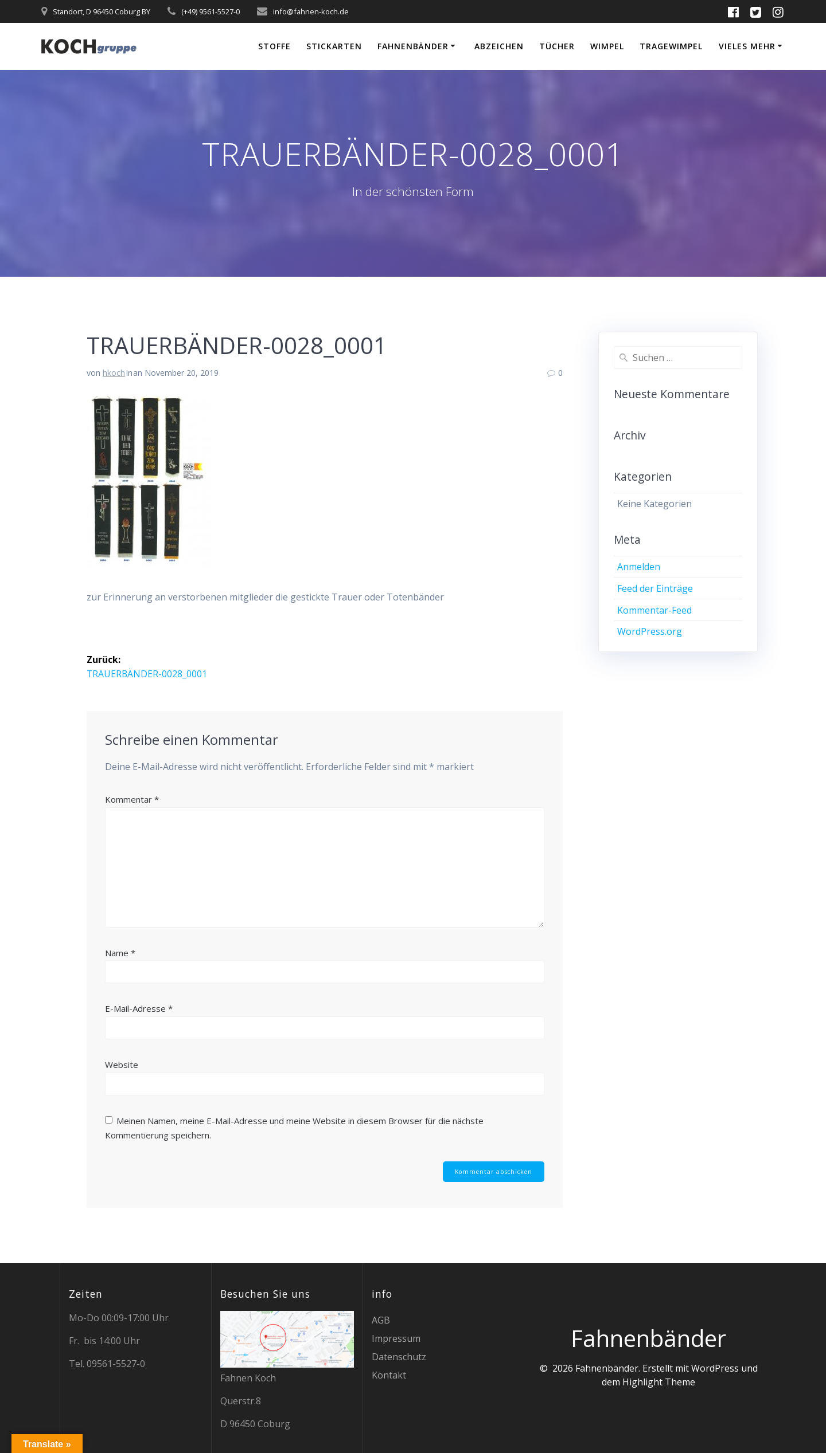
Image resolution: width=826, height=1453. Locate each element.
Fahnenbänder (413, 46)
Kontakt (389, 1375)
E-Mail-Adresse (139, 1008)
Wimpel (607, 46)
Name (120, 952)
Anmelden (638, 566)
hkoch (114, 372)
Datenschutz (399, 1356)
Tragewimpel (671, 46)
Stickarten (334, 46)
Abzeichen (499, 46)
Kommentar (132, 799)
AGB (381, 1320)
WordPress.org (649, 631)
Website (121, 1064)
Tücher (557, 46)
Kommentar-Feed (654, 610)
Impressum (396, 1338)
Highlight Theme (658, 1382)
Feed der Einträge (655, 588)
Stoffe (274, 46)
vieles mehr (747, 46)
